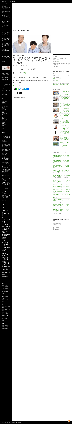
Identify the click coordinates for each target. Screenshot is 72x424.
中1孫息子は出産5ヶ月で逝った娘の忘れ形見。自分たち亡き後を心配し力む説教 (31, 60)
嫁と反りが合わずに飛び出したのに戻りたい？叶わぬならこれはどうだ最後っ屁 (64, 116)
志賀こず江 (4, 124)
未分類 (3, 283)
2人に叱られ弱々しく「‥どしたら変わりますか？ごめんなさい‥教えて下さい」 (64, 127)
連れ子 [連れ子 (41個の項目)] (7, 269)
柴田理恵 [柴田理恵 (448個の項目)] (5, 254)
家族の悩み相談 (5, 312)
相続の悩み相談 (5, 285)
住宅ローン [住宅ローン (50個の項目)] (4, 231)
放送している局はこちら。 (58, 78)
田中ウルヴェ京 (5, 106)
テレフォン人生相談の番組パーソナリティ (6, 22)
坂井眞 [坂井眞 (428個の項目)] (4, 240)
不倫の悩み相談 (5, 288)
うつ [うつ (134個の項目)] (5, 207)
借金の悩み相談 (5, 291)
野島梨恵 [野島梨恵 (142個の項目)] (4, 272)
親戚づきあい (4, 321)
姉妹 (3, 303)
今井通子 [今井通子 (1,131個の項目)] (6, 229)
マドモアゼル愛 (22, 74)
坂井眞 (3, 114)
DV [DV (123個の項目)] (3, 207)
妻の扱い (3, 301)
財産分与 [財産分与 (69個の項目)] (4, 269)
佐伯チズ (3, 128)
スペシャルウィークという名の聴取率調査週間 (6, 50)
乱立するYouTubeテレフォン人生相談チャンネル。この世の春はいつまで (6, 45)
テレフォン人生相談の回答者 (6, 26)
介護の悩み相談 (5, 326)
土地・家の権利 (5, 296)
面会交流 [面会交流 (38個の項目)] (8, 272)
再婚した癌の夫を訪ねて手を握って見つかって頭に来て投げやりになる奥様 (64, 99)
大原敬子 (3, 102)
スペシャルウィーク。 (60, 80)
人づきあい (4, 290)
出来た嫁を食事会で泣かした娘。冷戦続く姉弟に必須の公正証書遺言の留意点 (61, 156)
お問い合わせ (4, 61)
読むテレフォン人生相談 (8, 1)
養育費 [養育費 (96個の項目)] (3, 274)
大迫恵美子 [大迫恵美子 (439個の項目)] (6, 247)
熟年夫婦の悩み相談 (5, 315)
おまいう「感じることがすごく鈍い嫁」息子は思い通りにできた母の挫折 (64, 110)
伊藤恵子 (3, 123)
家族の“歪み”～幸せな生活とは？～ (60, 84)
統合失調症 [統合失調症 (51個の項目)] (8, 266)
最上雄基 (3, 107)
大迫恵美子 (4, 120)
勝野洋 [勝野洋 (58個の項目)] (6, 237)
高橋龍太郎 (4, 109)
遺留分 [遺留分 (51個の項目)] (3, 271)
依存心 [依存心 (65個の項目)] (7, 231)
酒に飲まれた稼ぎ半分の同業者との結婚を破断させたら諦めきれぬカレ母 (64, 138)
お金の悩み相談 (5, 286)
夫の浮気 (3, 298)
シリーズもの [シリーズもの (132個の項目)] (5, 210)
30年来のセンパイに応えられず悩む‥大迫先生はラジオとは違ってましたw (64, 144)
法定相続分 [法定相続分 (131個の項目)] (5, 257)
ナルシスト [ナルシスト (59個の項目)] (4, 217)
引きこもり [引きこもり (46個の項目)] (4, 249)
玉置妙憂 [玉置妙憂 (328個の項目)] (5, 259)
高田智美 (3, 125)
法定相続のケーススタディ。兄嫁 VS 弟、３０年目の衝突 (6, 57)
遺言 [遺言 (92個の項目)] (6, 271)
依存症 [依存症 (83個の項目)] (3, 232)
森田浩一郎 (4, 111)
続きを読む (16, 85)
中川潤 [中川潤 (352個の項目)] (7, 227)
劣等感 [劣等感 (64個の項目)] (3, 237)
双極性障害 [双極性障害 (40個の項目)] (4, 238)
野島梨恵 (3, 122)
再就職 (3, 293)
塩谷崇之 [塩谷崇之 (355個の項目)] (5, 243)
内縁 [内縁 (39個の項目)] (6, 232)
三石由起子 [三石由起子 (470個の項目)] (6, 224)
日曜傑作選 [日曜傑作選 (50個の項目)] (4, 251)
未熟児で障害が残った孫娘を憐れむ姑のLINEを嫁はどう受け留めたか (64, 93)
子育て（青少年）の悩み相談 (18, 55)
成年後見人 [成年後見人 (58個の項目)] (4, 250)
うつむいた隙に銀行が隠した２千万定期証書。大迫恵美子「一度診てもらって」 (61, 201)
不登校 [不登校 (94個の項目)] (3, 226)
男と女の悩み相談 (5, 318)
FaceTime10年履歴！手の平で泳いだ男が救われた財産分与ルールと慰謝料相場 (64, 121)
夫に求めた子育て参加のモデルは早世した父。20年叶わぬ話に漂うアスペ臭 (61, 171)
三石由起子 (4, 103)
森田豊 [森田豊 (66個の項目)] (3, 255)
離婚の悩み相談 (5, 325)
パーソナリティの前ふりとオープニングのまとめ (6, 29)
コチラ (59, 61)
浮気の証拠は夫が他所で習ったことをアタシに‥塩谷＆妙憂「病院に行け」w (64, 133)
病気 (3, 320)
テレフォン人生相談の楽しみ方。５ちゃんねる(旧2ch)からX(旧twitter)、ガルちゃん (6, 34)
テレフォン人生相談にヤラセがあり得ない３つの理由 (6, 39)
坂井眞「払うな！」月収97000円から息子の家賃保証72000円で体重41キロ (65, 105)
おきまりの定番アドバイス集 (6, 53)
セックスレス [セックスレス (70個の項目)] (5, 212)
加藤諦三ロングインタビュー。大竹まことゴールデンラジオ (6, 81)
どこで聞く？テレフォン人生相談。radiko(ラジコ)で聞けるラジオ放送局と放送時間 (6, 17)
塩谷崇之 (3, 115)
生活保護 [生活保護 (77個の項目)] (4, 261)
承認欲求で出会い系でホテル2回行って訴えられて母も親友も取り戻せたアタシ (61, 176)
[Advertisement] (31, 17)
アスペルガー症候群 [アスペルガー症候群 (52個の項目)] (5, 208)
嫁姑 (3, 304)
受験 (3, 294)
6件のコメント (25, 65)
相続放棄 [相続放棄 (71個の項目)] (4, 266)
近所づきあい (4, 323)
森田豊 (3, 112)
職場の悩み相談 (5, 328)
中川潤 (3, 118)
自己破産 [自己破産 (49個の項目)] (3, 268)
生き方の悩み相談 (5, 317)
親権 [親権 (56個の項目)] (6, 268)
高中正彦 (3, 117)
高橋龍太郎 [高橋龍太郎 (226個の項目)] (5, 276)
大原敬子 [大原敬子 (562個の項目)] (5, 245)
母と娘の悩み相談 (5, 313)
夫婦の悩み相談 (5, 299)
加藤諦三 (25, 72)
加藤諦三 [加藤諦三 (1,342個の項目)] (6, 235)
